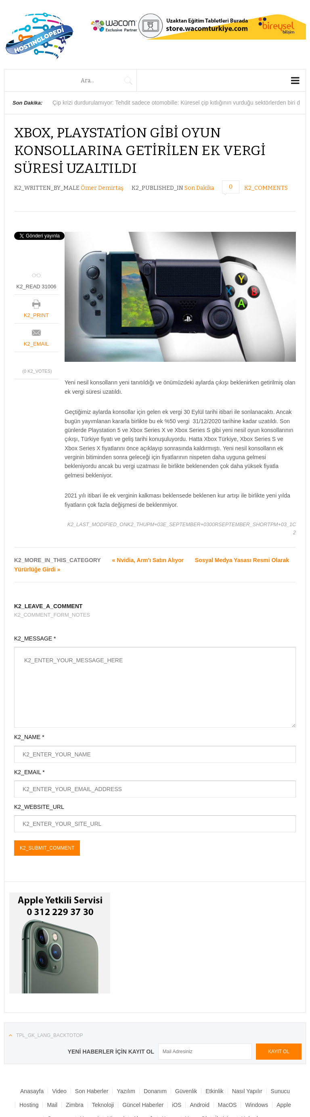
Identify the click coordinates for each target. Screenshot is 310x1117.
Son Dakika (199, 188)
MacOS (227, 1105)
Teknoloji (103, 1105)
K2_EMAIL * (29, 772)
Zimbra (75, 1105)
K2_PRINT (36, 315)
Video (59, 1091)
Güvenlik (186, 1091)
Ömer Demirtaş (102, 188)
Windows (256, 1105)
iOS (176, 1105)
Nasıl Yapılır (247, 1091)
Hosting (28, 1105)
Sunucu (280, 1091)
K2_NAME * (29, 737)
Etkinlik (214, 1091)
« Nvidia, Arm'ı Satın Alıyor (148, 560)
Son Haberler (92, 1091)
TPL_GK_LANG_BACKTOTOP (49, 1035)
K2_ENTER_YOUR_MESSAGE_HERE (155, 687)
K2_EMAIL (36, 344)
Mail (52, 1105)
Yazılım (126, 1091)
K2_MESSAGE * (35, 638)
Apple (283, 1105)
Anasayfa (32, 1091)
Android (199, 1105)
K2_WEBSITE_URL (39, 807)
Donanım (155, 1091)
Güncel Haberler (142, 1105)
